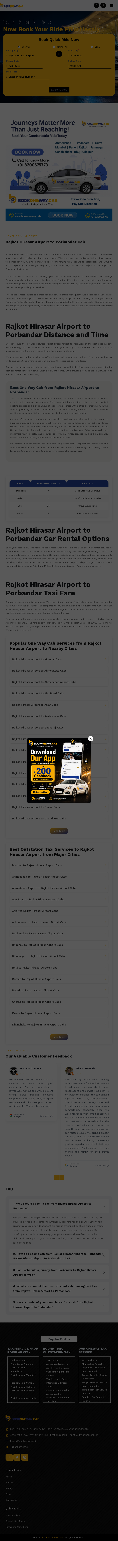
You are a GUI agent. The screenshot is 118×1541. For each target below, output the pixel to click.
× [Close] (91, 738)
